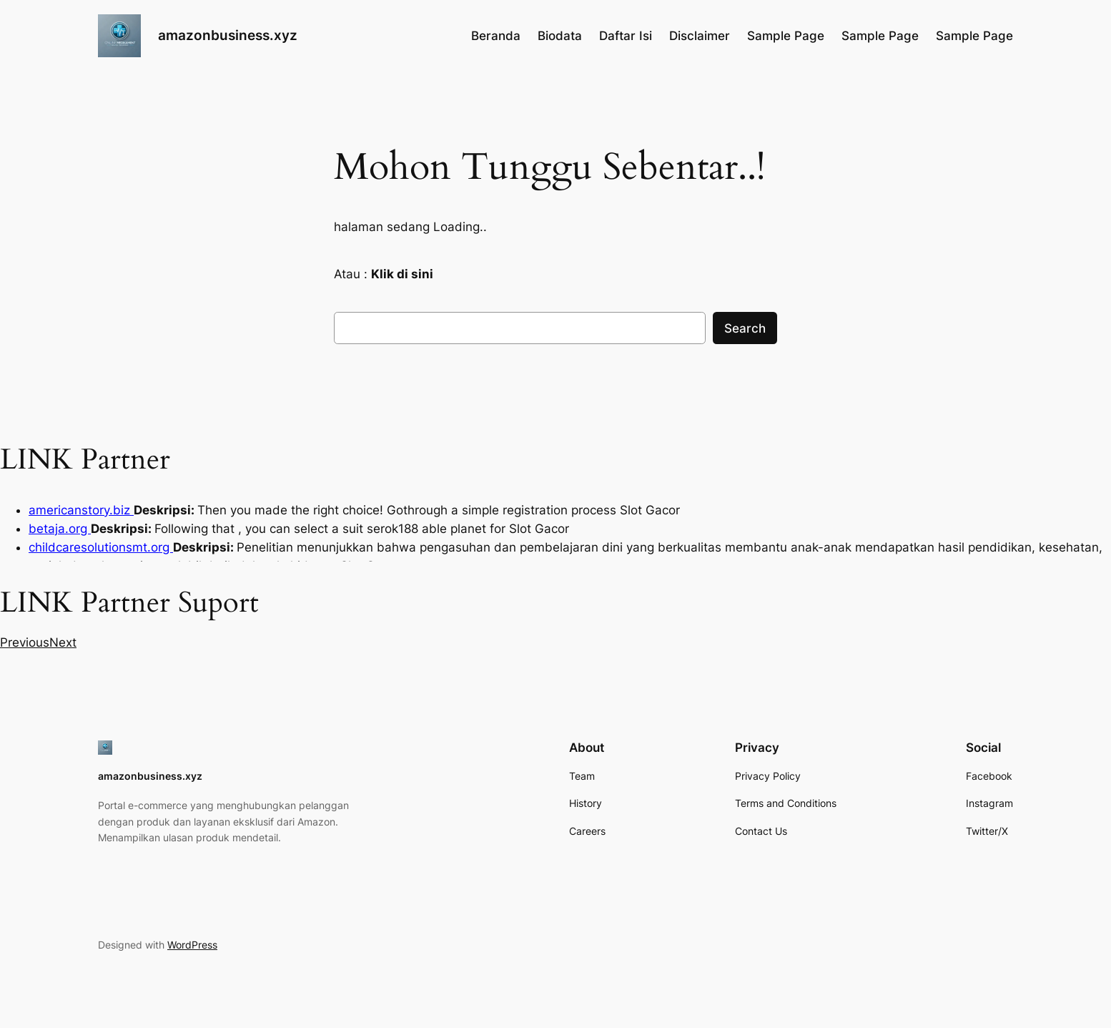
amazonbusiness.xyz (227, 35)
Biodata (560, 36)
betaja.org (60, 529)
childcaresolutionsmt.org (101, 547)
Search (745, 328)
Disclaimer (699, 36)
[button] (24, 642)
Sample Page (785, 36)
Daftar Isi (625, 36)
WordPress (192, 945)
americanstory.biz (81, 510)
